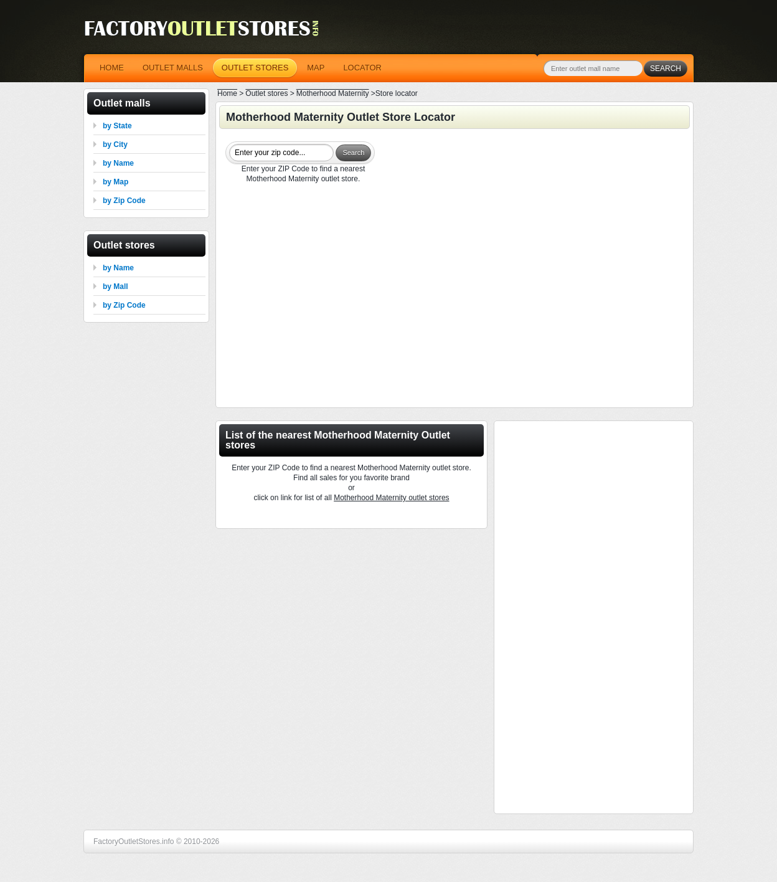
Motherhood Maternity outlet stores (391, 497)
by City (115, 144)
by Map (115, 182)
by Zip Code (124, 200)
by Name (118, 163)
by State (117, 125)
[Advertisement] (454, 297)
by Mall (115, 286)
